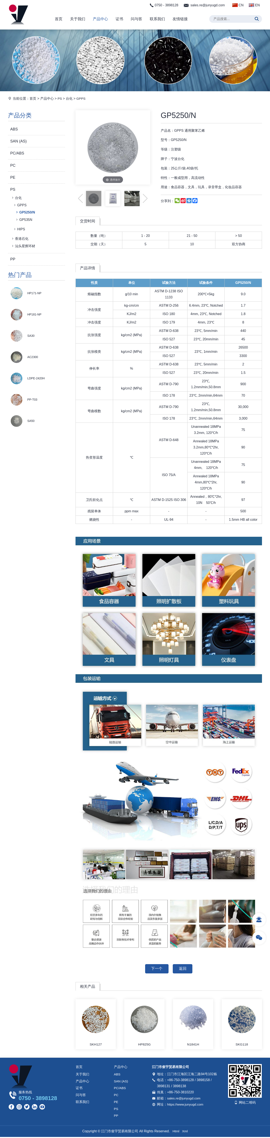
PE (12, 177)
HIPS (19, 229)
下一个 (156, 969)
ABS (14, 129)
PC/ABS (17, 153)
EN (254, 5)
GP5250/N (25, 212)
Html (175, 1132)
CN (238, 5)
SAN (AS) (18, 141)
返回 (183, 969)
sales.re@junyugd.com (207, 5)
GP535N (23, 219)
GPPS (81, 98)
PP (12, 259)
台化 (69, 98)
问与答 (136, 19)
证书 (119, 19)
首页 (58, 19)
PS (60, 98)
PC (12, 165)
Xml (185, 1132)
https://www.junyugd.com (185, 1105)
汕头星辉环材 (23, 245)
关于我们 (77, 19)
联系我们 (157, 19)
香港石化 (19, 238)
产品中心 (100, 19)
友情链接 (180, 19)
